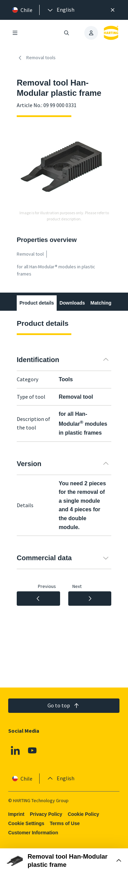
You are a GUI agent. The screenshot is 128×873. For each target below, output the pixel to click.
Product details (36, 303)
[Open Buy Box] (64, 860)
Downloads (72, 303)
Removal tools (36, 57)
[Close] (112, 10)
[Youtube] (32, 751)
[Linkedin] (15, 751)
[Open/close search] (67, 33)
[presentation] (60, 10)
